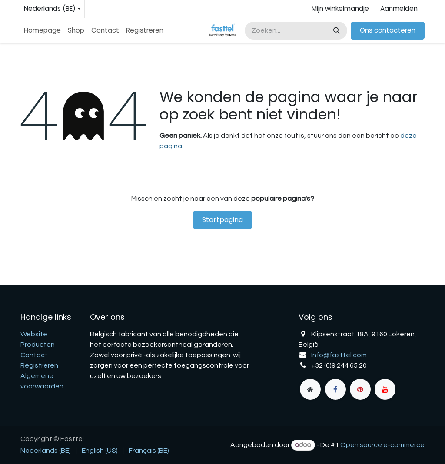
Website (33, 334)
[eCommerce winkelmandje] (339, 9)
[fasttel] (310, 389)
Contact (34, 354)
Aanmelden (399, 8)
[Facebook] (335, 389)
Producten (37, 344)
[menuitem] (42, 30)
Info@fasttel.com (339, 354)
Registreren (39, 365)
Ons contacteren (387, 30)
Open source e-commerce (382, 444)
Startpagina (222, 220)
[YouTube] (385, 389)
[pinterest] (360, 389)
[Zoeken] (335, 31)
